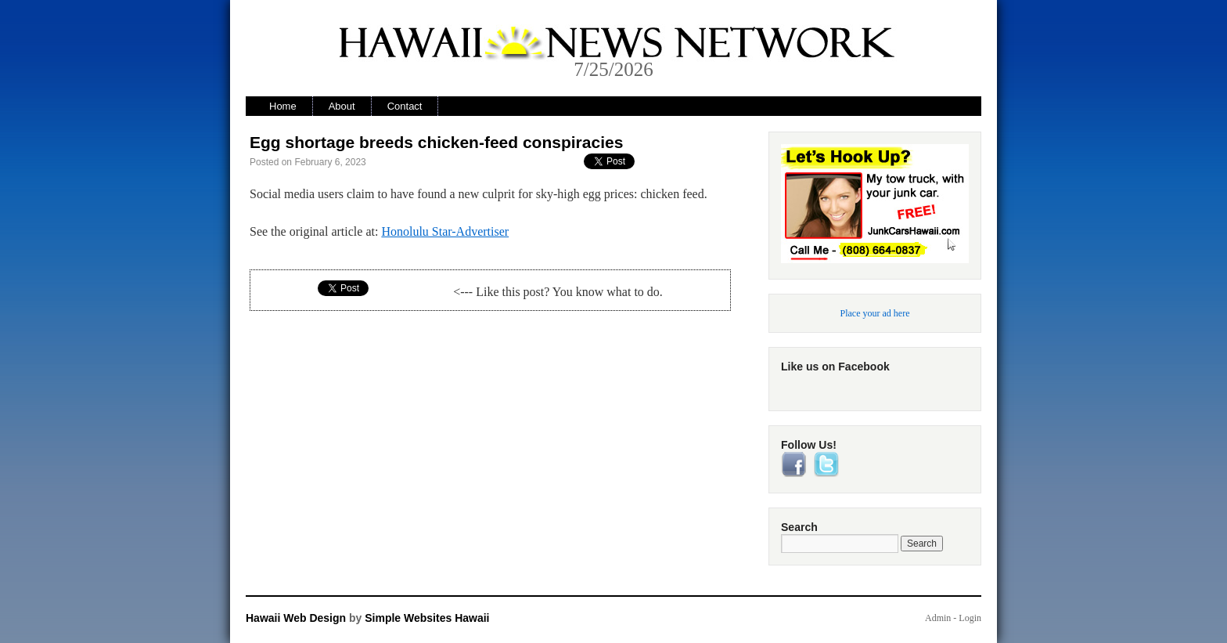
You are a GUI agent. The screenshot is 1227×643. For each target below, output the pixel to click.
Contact (405, 106)
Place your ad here (875, 313)
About (342, 106)
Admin (938, 617)
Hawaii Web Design (296, 618)
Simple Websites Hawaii (427, 618)
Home (283, 106)
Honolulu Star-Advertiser (445, 231)
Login (970, 617)
